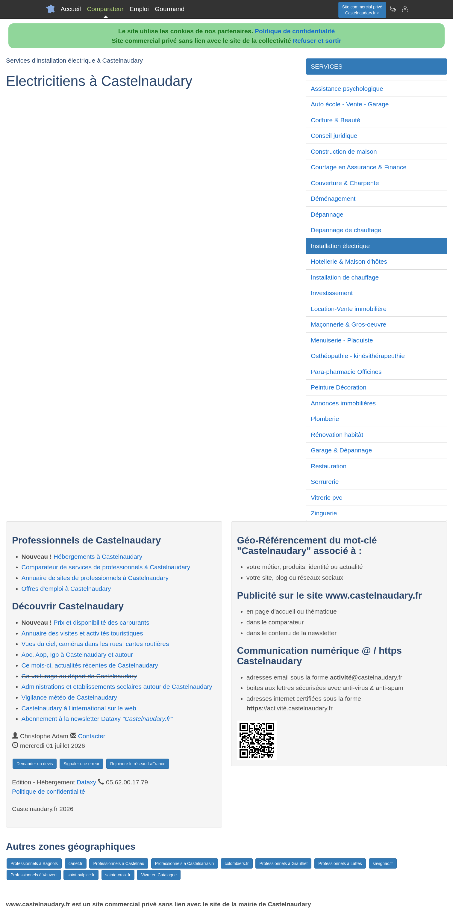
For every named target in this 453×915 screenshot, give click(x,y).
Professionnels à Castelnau (118, 863)
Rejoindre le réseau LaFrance (137, 763)
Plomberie (325, 418)
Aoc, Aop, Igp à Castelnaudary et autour (77, 654)
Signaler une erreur (81, 763)
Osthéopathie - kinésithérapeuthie (358, 355)
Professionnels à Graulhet (283, 863)
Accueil (71, 8)
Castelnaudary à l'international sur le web (79, 708)
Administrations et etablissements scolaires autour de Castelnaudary (117, 686)
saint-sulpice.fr (80, 874)
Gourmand (169, 8)
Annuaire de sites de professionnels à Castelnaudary (95, 577)
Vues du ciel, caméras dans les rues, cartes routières (95, 643)
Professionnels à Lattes (340, 863)
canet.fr (76, 863)
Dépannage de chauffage (346, 230)
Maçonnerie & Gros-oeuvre (348, 324)
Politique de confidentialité (295, 31)
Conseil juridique (334, 135)
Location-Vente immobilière (349, 308)
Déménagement (333, 198)
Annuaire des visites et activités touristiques (82, 633)
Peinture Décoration (338, 387)
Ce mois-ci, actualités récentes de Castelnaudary (90, 665)
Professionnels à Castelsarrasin (184, 863)
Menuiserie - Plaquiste (342, 340)
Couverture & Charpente (345, 182)
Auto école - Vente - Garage (350, 104)
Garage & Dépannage (341, 450)
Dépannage (327, 214)
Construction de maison (344, 151)
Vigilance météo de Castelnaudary (69, 697)
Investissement (332, 292)
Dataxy (86, 782)
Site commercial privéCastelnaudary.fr (362, 9)
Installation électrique (340, 245)
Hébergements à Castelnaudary (98, 556)
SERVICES (327, 66)
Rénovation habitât (337, 434)
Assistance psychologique (347, 88)
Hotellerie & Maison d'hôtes (349, 261)
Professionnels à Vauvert (33, 874)
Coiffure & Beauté (335, 120)
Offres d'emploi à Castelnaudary (66, 588)
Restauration (328, 466)
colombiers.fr (237, 863)
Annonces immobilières (343, 403)
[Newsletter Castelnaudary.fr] (393, 9)
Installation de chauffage (345, 277)
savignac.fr (383, 863)
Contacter (91, 736)
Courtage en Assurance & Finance (359, 167)
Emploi (139, 8)
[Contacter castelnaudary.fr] (405, 9)
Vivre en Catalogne (159, 874)
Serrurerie (325, 481)
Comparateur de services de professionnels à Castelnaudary (106, 567)
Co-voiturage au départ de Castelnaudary (79, 676)
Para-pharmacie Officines (346, 371)
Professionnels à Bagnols (34, 863)
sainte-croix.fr (118, 874)
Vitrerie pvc (326, 497)
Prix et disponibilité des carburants (101, 622)
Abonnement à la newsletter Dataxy (97, 718)
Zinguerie (324, 513)
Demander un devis (34, 763)
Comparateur (105, 8)
